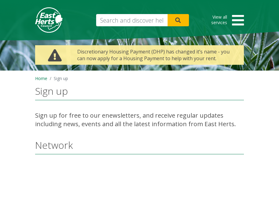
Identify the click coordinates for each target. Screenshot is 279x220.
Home (41, 78)
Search (178, 20)
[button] (225, 21)
